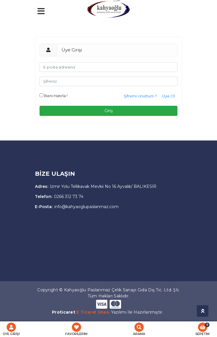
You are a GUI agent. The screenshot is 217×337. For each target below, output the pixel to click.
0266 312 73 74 (59, 196)
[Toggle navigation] (64, 24)
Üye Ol (168, 96)
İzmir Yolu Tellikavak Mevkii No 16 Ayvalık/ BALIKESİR (95, 186)
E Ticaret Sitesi (93, 312)
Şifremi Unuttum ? (140, 96)
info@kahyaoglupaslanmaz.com (77, 206)
